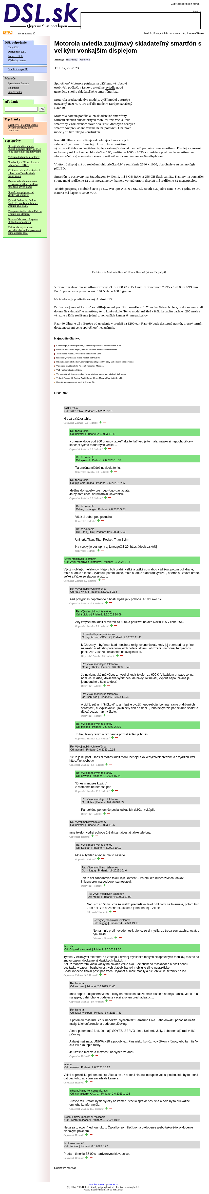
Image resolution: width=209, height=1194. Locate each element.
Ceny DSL (13, 47)
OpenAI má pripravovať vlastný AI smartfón (21, 193)
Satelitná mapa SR (18, 69)
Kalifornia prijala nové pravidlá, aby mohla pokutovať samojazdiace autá (24, 230)
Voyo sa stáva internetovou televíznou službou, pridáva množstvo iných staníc (22, 184)
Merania (25, 83)
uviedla (110, 87)
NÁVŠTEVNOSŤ (97, 1184)
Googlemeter (15, 92)
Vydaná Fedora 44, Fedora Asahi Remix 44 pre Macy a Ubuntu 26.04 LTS (23, 203)
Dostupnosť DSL (17, 51)
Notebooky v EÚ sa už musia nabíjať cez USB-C (24, 163)
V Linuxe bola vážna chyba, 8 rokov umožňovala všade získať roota (24, 173)
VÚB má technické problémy (24, 157)
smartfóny (71, 59)
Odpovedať (69, 423)
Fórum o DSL (15, 56)
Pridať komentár (65, 1168)
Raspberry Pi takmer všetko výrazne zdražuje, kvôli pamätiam (23, 127)
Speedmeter (14, 83)
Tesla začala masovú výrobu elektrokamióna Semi (23, 220)
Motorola (85, 59)
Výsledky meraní (17, 60)
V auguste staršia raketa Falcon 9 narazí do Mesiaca (25, 212)
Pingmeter (13, 87)
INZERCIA (112, 1184)
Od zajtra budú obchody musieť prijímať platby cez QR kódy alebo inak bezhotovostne (24, 149)
